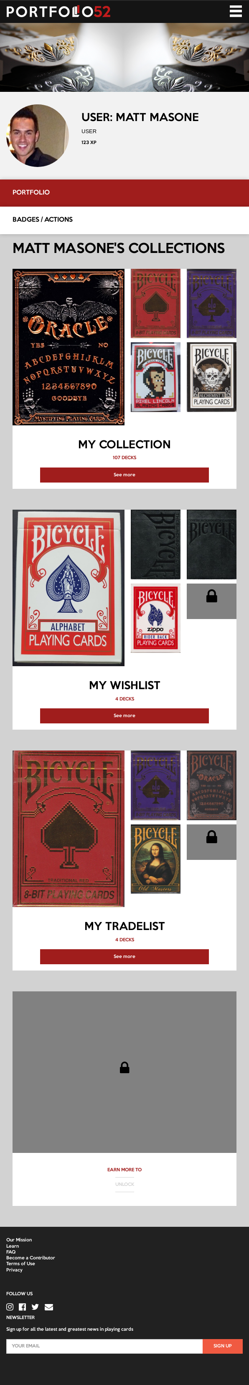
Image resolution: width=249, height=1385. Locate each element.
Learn (12, 1246)
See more (124, 475)
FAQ (10, 1252)
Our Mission (19, 1240)
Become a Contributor (30, 1258)
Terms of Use (20, 1264)
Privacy (14, 1270)
